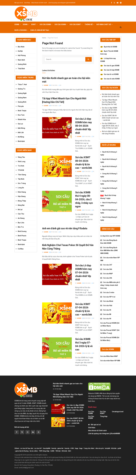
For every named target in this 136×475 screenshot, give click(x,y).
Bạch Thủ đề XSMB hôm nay (109, 52)
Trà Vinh (20, 166)
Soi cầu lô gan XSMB (109, 66)
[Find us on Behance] (33, 432)
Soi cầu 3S (105, 310)
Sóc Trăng (21, 183)
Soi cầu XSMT (75, 24)
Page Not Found (53, 38)
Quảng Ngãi (21, 93)
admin (46, 85)
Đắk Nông (20, 128)
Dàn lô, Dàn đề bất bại (39, 30)
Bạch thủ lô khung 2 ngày (108, 153)
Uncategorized (117, 411)
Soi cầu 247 (106, 265)
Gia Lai (19, 124)
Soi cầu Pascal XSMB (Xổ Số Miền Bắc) (109, 339)
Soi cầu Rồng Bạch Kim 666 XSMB (108, 241)
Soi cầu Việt (106, 305)
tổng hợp (103, 416)
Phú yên (20, 106)
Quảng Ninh (21, 64)
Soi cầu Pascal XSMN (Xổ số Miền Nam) (109, 324)
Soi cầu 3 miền (107, 292)
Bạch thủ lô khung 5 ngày (108, 167)
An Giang (20, 218)
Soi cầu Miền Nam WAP (109, 356)
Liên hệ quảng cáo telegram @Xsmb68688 (61, 3)
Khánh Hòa (21, 119)
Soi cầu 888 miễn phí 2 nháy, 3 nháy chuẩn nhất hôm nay (110, 285)
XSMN (25, 24)
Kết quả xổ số (18, 3)
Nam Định (20, 60)
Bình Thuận (21, 240)
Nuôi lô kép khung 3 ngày (108, 211)
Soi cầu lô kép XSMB (109, 70)
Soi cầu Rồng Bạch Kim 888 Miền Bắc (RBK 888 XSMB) (109, 250)
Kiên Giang (21, 192)
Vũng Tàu (20, 157)
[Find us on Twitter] (22, 432)
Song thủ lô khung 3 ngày (108, 182)
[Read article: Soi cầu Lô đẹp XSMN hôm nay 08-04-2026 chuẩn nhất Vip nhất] (57, 127)
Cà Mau (19, 249)
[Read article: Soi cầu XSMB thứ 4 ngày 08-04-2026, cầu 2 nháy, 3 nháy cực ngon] (57, 201)
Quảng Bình (21, 102)
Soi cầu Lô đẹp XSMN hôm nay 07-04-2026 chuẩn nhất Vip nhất (83, 272)
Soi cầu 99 (105, 319)
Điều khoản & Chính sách (39, 3)
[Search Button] (121, 27)
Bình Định (20, 141)
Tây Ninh (20, 179)
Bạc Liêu (20, 223)
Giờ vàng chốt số (103, 24)
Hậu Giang (21, 196)
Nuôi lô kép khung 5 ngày (108, 218)
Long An (20, 188)
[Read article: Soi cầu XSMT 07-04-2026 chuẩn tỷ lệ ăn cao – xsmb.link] (57, 313)
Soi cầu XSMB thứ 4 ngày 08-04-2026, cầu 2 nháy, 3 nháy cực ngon (84, 199)
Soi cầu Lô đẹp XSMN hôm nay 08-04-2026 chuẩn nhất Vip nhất (83, 125)
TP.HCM (20, 170)
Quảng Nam (21, 98)
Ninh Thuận (21, 111)
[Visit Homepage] (25, 13)
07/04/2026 (53, 85)
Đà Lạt (19, 209)
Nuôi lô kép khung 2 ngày (108, 204)
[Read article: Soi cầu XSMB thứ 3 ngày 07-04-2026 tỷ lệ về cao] (57, 348)
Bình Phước (21, 236)
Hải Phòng (21, 55)
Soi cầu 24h (106, 278)
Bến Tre (20, 227)
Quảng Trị (20, 89)
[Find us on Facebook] (16, 432)
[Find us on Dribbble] (38, 432)
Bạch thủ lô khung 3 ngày (108, 160)
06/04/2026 (53, 252)
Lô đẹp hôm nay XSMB (108, 59)
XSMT (33, 24)
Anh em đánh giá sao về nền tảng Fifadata (64, 228)
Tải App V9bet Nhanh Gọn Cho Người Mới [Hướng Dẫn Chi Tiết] (109, 102)
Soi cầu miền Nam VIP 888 (110, 259)
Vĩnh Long (20, 161)
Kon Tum (20, 115)
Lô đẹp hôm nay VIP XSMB (110, 236)
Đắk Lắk (20, 132)
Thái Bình (20, 68)
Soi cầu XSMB (45, 24)
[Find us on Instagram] (27, 432)
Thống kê (89, 24)
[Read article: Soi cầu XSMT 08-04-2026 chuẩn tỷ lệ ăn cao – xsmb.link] (57, 166)
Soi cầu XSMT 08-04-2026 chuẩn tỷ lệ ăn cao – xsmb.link (110, 118)
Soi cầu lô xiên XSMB (110, 79)
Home (44, 38)
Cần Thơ (20, 214)
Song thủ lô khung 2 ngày (108, 175)
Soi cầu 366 (106, 269)
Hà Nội (19, 51)
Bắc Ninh (20, 47)
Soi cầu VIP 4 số (107, 297)
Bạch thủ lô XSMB (108, 47)
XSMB (16, 24)
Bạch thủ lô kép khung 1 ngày (108, 196)
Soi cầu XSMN (60, 24)
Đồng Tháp (21, 201)
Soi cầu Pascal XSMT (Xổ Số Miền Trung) (109, 331)
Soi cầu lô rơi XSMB (109, 74)
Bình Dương (21, 231)
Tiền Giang (21, 175)
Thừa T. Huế (21, 84)
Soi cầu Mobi (106, 301)
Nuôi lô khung (20, 30)
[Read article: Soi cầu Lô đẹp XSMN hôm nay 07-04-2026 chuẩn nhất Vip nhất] (57, 274)
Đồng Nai (20, 205)
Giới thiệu (27, 3)
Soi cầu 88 (105, 314)
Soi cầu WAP (106, 274)
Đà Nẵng (20, 137)
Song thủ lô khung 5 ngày (108, 189)
